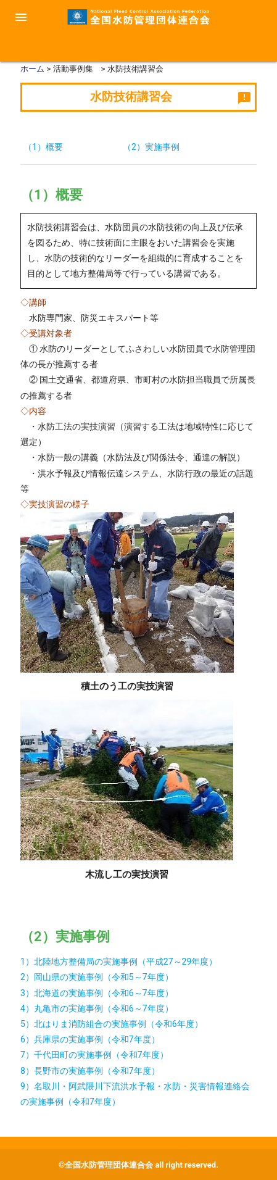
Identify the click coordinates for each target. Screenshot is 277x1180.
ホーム (32, 68)
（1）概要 (43, 147)
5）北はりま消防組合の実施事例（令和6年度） (111, 1024)
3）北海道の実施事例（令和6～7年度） (96, 993)
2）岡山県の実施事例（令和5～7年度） (96, 977)
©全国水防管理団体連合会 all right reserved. (138, 1165)
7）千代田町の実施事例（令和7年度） (94, 1055)
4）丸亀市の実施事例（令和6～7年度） (96, 1008)
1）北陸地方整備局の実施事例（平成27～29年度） (118, 961)
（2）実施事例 (151, 147)
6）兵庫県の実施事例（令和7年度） (90, 1039)
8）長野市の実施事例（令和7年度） (90, 1071)
